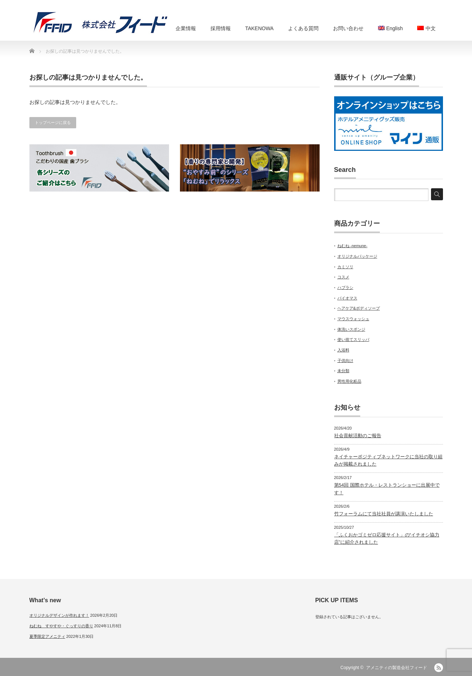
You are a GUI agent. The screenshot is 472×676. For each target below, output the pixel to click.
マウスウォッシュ (353, 319)
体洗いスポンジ (351, 329)
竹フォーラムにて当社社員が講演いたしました (383, 513)
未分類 (343, 371)
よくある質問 (303, 28)
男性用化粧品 (349, 381)
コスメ (343, 277)
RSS (438, 667)
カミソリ (345, 267)
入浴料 (343, 350)
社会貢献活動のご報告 (357, 435)
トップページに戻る (53, 122)
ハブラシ (345, 287)
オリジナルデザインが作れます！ (59, 615)
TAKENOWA (259, 28)
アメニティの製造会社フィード (396, 667)
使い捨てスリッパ (353, 339)
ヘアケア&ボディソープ (358, 308)
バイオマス (347, 298)
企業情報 (186, 28)
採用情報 (220, 28)
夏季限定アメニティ (47, 636)
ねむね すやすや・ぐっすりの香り (61, 626)
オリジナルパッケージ (357, 256)
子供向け (345, 360)
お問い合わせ (348, 28)
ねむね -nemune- (352, 246)
